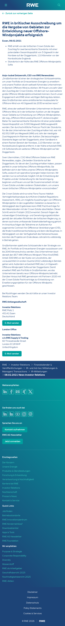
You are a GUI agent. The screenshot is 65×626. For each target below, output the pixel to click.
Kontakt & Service (10, 500)
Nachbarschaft (9, 492)
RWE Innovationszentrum (14, 519)
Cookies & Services (32, 613)
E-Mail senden (12, 323)
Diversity (6, 560)
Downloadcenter (10, 528)
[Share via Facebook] (11, 391)
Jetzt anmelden (12, 441)
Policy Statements (32, 608)
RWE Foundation (10, 541)
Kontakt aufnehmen (15, 429)
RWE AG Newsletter (12, 536)
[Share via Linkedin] (5, 391)
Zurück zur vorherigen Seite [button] (19, 13)
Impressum (32, 597)
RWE (4, 364)
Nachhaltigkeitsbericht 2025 (16, 577)
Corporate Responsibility (14, 555)
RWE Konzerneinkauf (12, 524)
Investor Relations (20, 364)
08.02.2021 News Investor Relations (24, 375)
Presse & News (9, 496)
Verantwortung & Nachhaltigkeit (18, 479)
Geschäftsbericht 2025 (13, 572)
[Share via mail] (17, 391)
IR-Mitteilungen (39, 371)
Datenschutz (32, 603)
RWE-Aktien (8, 581)
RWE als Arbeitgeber (12, 568)
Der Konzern (8, 462)
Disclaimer (32, 592)
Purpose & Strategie (12, 551)
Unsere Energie (9, 466)
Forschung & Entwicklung (14, 475)
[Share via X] (30, 391)
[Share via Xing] (24, 391)
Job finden (7, 511)
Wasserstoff (8, 564)
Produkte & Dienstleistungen (16, 471)
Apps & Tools (8, 532)
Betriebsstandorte (11, 515)
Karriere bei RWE (10, 483)
